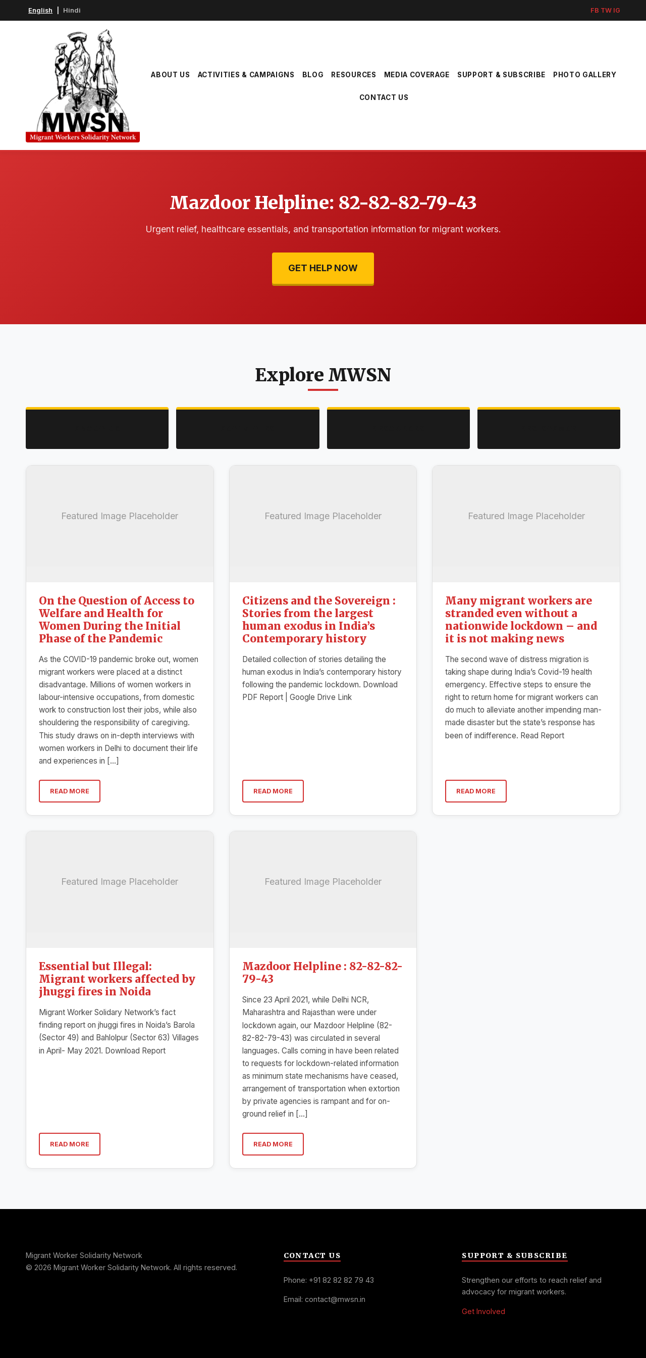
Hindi (72, 10)
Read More (69, 791)
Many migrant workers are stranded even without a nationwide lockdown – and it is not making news (521, 619)
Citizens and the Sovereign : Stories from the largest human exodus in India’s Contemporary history (319, 619)
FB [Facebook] (594, 10)
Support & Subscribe (501, 75)
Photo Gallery (585, 75)
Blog (313, 75)
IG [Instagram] (616, 10)
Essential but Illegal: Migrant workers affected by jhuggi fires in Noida (117, 979)
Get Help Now (323, 268)
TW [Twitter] (606, 10)
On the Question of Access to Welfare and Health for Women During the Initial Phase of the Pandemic (116, 619)
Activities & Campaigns (246, 75)
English (40, 10)
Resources (353, 75)
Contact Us (384, 97)
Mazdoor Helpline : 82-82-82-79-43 (322, 973)
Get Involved (483, 1311)
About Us (170, 75)
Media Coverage (417, 75)
